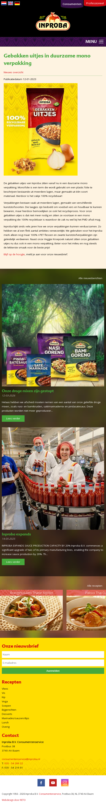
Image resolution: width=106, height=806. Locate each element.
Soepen (6, 705)
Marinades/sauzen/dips (15, 718)
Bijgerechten (9, 709)
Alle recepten (94, 585)
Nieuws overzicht (13, 72)
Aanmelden (53, 670)
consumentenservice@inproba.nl (21, 759)
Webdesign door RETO (14, 800)
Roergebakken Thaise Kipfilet (31, 592)
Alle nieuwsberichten (90, 278)
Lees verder (13, 418)
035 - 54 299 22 (13, 763)
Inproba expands (16, 534)
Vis (3, 693)
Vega (5, 701)
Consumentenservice (50, 793)
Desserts (7, 714)
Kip (3, 697)
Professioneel (95, 3)
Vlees (5, 688)
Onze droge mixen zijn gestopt (28, 391)
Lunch (5, 722)
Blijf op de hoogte (14, 254)
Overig (6, 726)
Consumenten (72, 4)
